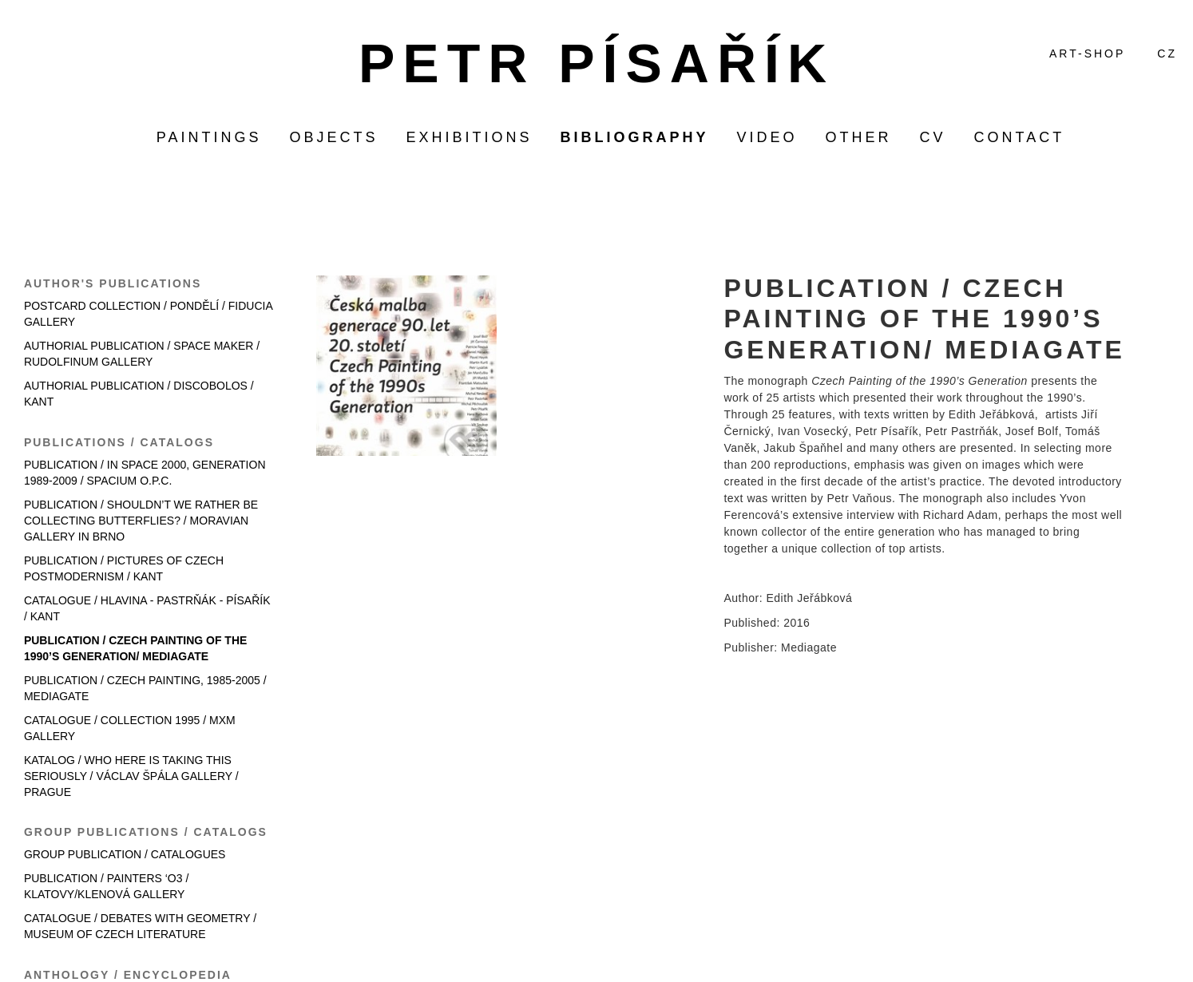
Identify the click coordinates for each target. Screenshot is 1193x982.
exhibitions (469, 137)
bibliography (635, 137)
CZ (1167, 53)
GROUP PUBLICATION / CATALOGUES (125, 854)
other (859, 137)
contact (1019, 137)
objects (333, 137)
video (767, 137)
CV (933, 137)
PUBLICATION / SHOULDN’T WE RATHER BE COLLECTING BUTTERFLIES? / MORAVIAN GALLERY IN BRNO (141, 520)
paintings (209, 137)
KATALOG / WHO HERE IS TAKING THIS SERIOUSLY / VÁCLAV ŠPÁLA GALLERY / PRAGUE (131, 776)
